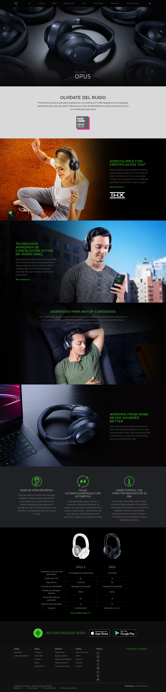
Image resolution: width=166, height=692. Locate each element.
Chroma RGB (38, 656)
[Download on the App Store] (99, 633)
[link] (16, 4)
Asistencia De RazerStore (63, 659)
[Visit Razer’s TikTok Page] (98, 672)
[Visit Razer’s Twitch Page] (98, 675)
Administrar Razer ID (61, 663)
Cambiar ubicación (142, 686)
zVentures (79, 663)
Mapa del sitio (18, 688)
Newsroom (79, 659)
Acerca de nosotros (82, 652)
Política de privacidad (49, 688)
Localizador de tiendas (21, 656)
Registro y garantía (61, 656)
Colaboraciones (39, 666)
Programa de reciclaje (62, 666)
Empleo (78, 656)
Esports (36, 663)
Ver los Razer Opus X (80, 613)
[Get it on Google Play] (125, 633)
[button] (150, 3)
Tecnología (38, 652)
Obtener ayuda (59, 652)
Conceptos (37, 659)
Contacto (79, 666)
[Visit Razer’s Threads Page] (98, 660)
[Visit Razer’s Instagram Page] (98, 656)
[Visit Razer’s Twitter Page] (98, 664)
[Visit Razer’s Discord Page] (98, 679)
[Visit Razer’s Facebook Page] (98, 653)
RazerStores (18, 652)
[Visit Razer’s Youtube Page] (98, 668)
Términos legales (32, 688)
